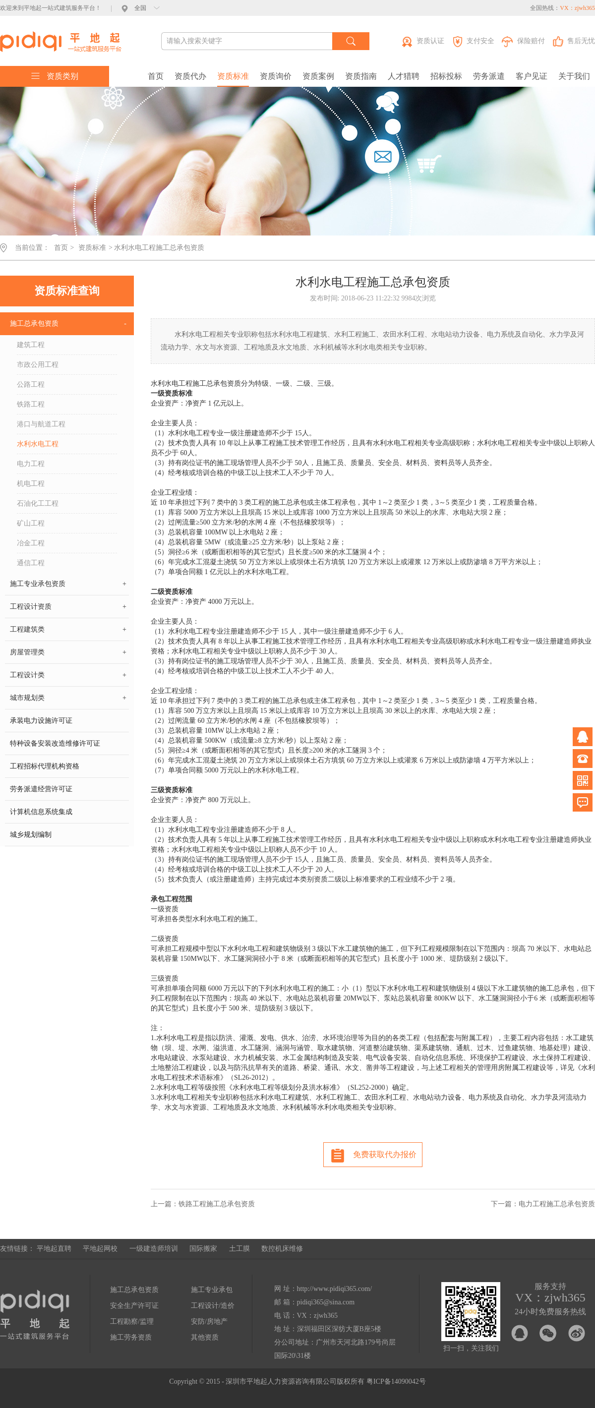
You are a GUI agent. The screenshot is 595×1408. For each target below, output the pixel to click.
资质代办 (190, 76)
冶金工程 (31, 543)
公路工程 (31, 384)
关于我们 (574, 76)
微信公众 (583, 780)
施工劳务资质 (131, 1337)
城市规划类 (68, 698)
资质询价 (276, 76)
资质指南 (361, 76)
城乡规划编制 (31, 834)
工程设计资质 (68, 606)
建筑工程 (31, 345)
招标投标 (446, 76)
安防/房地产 (209, 1321)
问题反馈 (583, 802)
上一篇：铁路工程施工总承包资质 (203, 1204)
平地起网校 (100, 1248)
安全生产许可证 (134, 1305)
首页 (156, 76)
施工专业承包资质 (68, 584)
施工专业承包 (212, 1289)
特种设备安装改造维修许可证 (55, 743)
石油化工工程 (38, 503)
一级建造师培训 (153, 1248)
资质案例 (318, 76)
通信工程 (31, 563)
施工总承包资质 (68, 323)
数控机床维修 (282, 1248)
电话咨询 (583, 758)
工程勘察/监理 (132, 1321)
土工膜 (239, 1248)
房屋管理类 (68, 652)
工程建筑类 (68, 629)
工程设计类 (68, 675)
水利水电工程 (38, 444)
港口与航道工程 (41, 424)
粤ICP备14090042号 (396, 1381)
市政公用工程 (38, 364)
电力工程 (31, 464)
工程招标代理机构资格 (44, 766)
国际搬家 (203, 1248)
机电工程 (31, 483)
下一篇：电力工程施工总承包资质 (543, 1204)
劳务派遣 (489, 76)
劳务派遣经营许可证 (41, 789)
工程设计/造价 (213, 1305)
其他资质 (205, 1337)
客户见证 (531, 76)
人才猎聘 (403, 76)
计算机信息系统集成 (41, 812)
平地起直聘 (54, 1248)
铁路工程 (31, 404)
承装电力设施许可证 (41, 720)
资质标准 (233, 76)
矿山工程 (31, 523)
